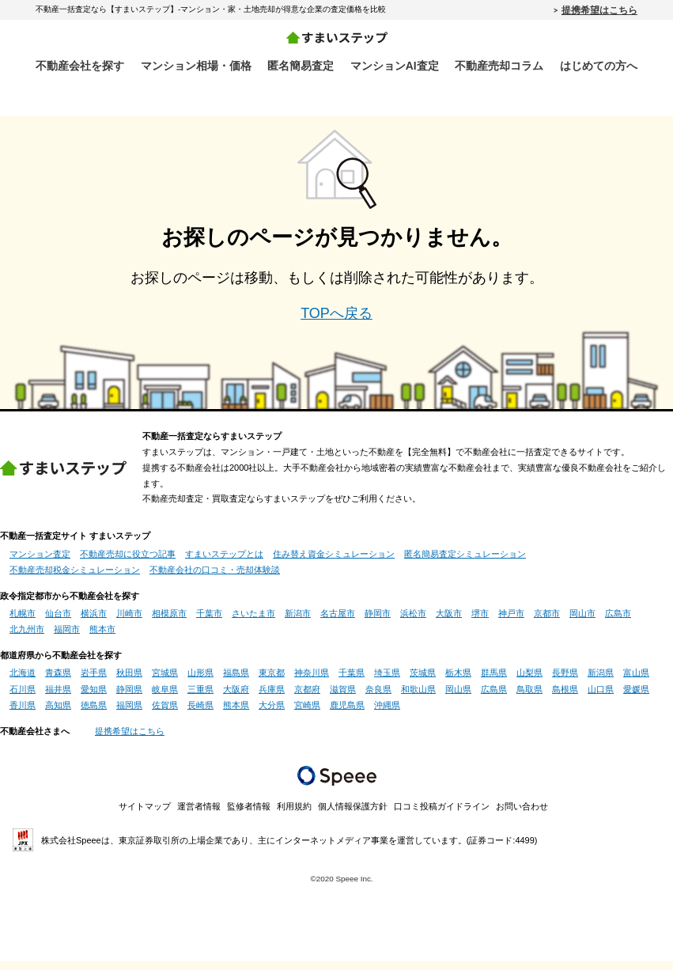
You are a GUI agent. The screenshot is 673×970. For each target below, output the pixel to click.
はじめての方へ (598, 65)
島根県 (565, 698)
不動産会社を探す (80, 65)
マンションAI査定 (394, 65)
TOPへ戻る (336, 321)
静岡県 (129, 698)
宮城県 (165, 681)
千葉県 (351, 681)
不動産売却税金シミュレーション (74, 578)
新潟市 (298, 622)
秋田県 (129, 681)
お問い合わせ (522, 815)
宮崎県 (307, 713)
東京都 (272, 681)
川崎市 (129, 622)
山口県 (601, 698)
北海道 (22, 681)
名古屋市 (337, 622)
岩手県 (94, 681)
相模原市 (169, 622)
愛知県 (94, 698)
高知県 (58, 713)
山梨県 (529, 681)
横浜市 (94, 622)
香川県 (22, 713)
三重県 (200, 698)
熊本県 (236, 713)
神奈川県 (311, 681)
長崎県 (200, 713)
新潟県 (601, 681)
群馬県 (494, 681)
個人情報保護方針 (353, 815)
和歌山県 (418, 698)
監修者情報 (248, 815)
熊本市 (102, 637)
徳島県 (94, 713)
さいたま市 (253, 622)
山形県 (200, 681)
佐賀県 (165, 713)
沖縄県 (387, 713)
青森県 (58, 681)
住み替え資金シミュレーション (334, 561)
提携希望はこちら (599, 9)
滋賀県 (343, 698)
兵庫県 (272, 698)
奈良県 (378, 698)
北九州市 (26, 637)
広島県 (494, 698)
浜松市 (413, 622)
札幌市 (22, 622)
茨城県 (423, 681)
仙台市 (58, 622)
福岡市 (67, 637)
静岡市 (378, 622)
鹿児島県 (347, 713)
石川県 (22, 698)
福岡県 (129, 713)
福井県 (58, 698)
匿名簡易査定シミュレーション (465, 561)
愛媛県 (636, 698)
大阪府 (236, 698)
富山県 (636, 681)
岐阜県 (165, 698)
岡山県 (458, 698)
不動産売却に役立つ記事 (128, 561)
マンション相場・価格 (196, 65)
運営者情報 (199, 815)
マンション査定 (39, 561)
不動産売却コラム (499, 65)
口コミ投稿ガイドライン (442, 815)
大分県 (272, 713)
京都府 (307, 698)
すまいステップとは (224, 561)
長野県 (565, 681)
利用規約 (294, 815)
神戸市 (511, 622)
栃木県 (458, 681)
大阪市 (449, 622)
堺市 (480, 622)
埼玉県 (387, 681)
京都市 (547, 622)
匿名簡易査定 (300, 65)
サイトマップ (145, 815)
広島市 (618, 622)
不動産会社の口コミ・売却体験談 (214, 578)
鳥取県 (529, 698)
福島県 (236, 681)
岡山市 (582, 622)
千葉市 (209, 622)
